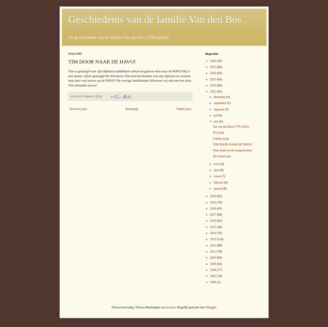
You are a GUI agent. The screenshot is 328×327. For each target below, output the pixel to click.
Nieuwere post (78, 109)
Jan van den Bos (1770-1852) (231, 126)
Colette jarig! (221, 138)
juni (216, 121)
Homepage (131, 109)
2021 (213, 91)
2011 (213, 251)
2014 (213, 233)
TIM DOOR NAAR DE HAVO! (232, 144)
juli (216, 115)
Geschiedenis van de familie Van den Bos (155, 19)
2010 (213, 257)
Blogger (211, 307)
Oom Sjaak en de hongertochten (232, 150)
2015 (213, 227)
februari (219, 182)
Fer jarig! (218, 132)
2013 (213, 239)
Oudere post (183, 109)
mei (216, 164)
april (217, 170)
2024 (213, 73)
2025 (213, 67)
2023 (213, 79)
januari (218, 188)
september (220, 103)
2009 (213, 264)
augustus (219, 109)
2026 (213, 61)
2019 (213, 202)
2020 (213, 196)
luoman (170, 307)
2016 (213, 220)
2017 (213, 214)
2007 (213, 276)
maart (217, 176)
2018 (213, 208)
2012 (213, 245)
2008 (213, 270)
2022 (213, 85)
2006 (213, 282)
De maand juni (222, 156)
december (220, 97)
